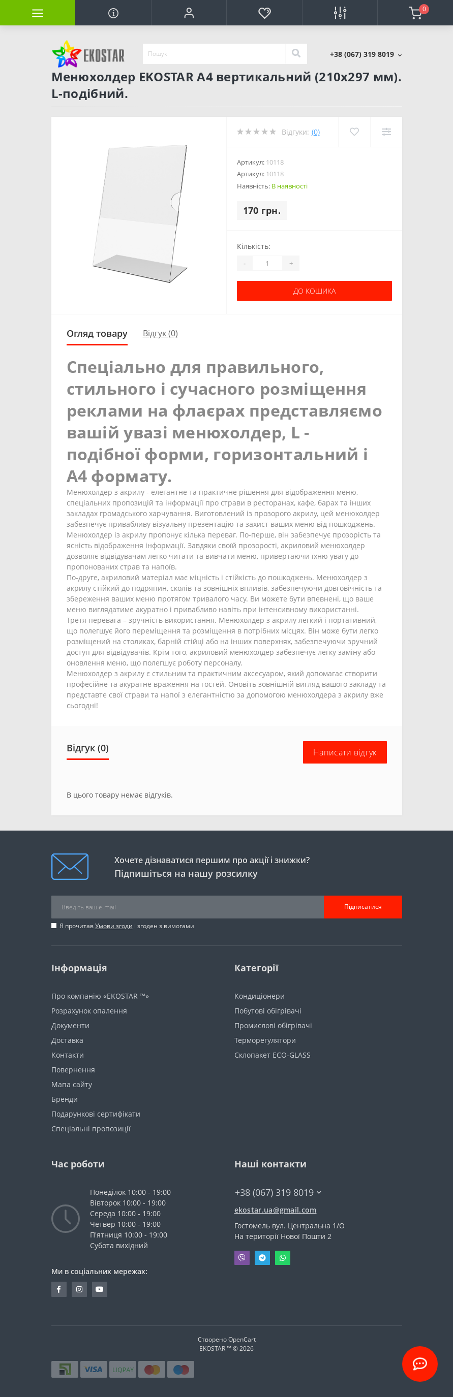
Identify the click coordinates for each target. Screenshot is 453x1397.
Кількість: (253, 246)
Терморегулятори (265, 1040)
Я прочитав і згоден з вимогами (126, 926)
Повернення (73, 1069)
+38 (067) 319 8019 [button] (278, 1192)
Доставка (67, 1040)
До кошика (314, 291)
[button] (188, 12)
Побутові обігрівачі (267, 1010)
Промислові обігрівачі (273, 1025)
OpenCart (242, 1339)
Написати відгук (345, 752)
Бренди (64, 1099)
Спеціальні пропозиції (91, 1128)
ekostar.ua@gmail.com (275, 1210)
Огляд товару (97, 333)
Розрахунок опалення (89, 1010)
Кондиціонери (259, 996)
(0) (316, 132)
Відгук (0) (160, 333)
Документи (70, 1025)
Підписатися (363, 906)
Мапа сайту (71, 1084)
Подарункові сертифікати (95, 1114)
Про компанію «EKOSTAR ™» (100, 996)
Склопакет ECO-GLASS (272, 1055)
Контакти (67, 1055)
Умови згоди (114, 926)
